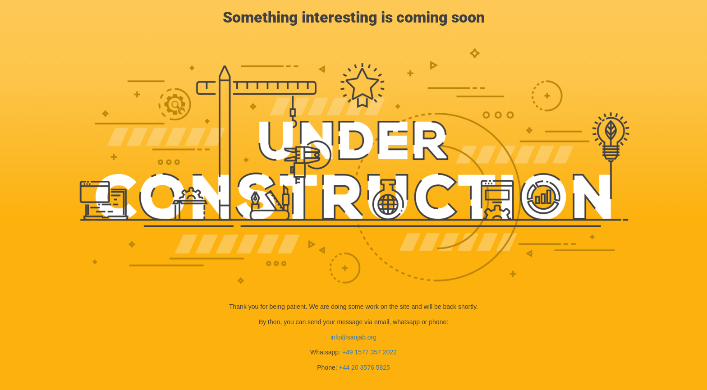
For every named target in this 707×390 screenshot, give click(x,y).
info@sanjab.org (353, 337)
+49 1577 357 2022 (369, 352)
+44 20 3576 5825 (364, 367)
